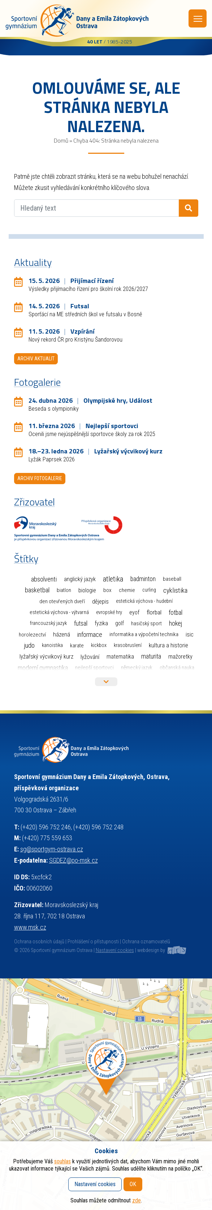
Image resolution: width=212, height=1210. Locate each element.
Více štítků (106, 681)
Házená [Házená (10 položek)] (61, 634)
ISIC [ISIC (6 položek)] (190, 634)
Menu (198, 18)
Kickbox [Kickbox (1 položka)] (99, 645)
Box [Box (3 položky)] (107, 590)
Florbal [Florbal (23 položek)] (154, 612)
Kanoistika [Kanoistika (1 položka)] (52, 645)
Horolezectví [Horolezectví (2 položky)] (32, 634)
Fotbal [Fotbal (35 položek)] (175, 612)
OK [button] (133, 1184)
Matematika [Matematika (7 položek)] (120, 656)
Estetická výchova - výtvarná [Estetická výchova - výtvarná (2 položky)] (59, 612)
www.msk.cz (30, 927)
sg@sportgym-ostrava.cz (51, 849)
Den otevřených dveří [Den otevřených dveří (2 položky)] (62, 601)
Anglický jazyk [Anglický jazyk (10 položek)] (80, 579)
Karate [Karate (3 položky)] (77, 645)
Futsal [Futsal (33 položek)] (80, 623)
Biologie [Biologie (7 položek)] (87, 590)
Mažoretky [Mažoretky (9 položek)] (180, 656)
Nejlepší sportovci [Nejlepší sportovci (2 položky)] (94, 667)
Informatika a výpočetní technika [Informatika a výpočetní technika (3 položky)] (143, 634)
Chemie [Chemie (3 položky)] (127, 590)
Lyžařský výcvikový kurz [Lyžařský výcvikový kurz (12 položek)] (46, 656)
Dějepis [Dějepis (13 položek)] (100, 601)
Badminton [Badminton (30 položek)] (143, 579)
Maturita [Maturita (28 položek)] (151, 656)
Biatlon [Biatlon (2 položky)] (64, 590)
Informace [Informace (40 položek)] (89, 634)
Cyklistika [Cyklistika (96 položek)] (175, 590)
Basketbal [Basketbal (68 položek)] (37, 590)
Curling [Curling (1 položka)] (149, 590)
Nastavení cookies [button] (115, 950)
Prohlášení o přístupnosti (93, 942)
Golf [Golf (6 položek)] (119, 623)
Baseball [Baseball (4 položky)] (172, 579)
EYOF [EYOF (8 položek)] (134, 612)
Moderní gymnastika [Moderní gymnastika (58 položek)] (43, 668)
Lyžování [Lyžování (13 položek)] (90, 656)
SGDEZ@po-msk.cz (73, 860)
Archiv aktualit (36, 358)
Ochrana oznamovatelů (146, 942)
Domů (61, 140)
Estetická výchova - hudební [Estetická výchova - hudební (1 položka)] (144, 601)
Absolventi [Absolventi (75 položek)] (44, 579)
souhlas (62, 1161)
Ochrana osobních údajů (39, 942)
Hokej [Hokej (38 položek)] (175, 623)
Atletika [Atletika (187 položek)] (113, 579)
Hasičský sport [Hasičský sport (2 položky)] (146, 623)
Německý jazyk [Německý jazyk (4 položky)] (136, 667)
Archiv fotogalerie (39, 478)
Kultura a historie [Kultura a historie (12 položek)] (168, 645)
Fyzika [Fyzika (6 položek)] (101, 623)
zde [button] (136, 1200)
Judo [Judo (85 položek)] (29, 646)
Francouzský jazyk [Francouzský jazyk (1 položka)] (48, 623)
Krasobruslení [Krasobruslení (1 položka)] (128, 645)
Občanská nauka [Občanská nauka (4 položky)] (177, 667)
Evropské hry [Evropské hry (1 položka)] (109, 612)
